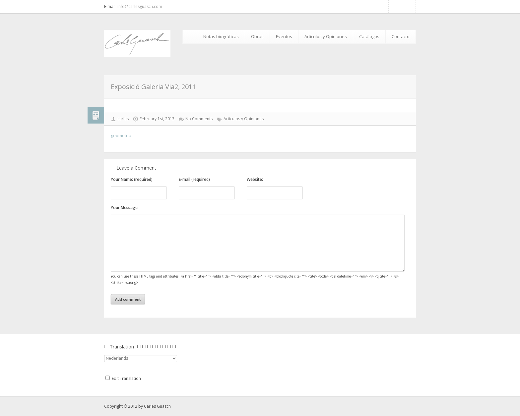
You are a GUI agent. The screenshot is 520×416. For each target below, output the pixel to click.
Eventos (284, 36)
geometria (121, 135)
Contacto (401, 36)
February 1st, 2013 (157, 119)
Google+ (409, 6)
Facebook (381, 6)
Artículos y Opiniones (325, 36)
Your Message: (125, 207)
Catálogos (369, 36)
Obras (257, 36)
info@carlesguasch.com (139, 6)
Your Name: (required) (132, 179)
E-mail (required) (194, 179)
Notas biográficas (221, 36)
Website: (255, 179)
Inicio (191, 36)
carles (123, 119)
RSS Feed (395, 6)
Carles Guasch (157, 406)
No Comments (199, 119)
